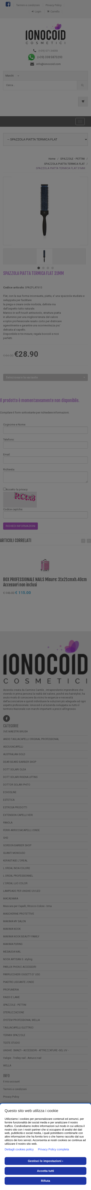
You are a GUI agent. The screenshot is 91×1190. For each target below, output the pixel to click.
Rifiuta (45, 1180)
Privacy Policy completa (53, 1149)
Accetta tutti (45, 1170)
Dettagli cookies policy (19, 1149)
